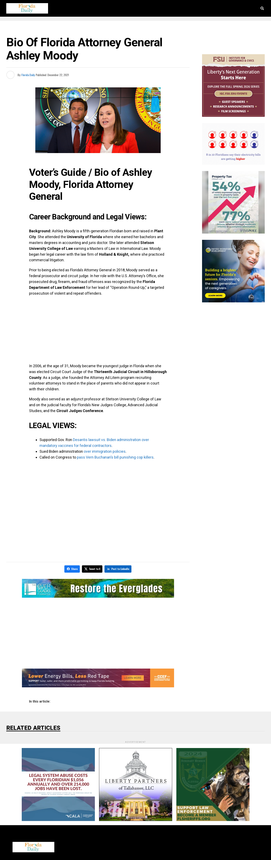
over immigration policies (105, 451)
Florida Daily (28, 75)
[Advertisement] (98, 329)
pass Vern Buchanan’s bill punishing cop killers (115, 457)
